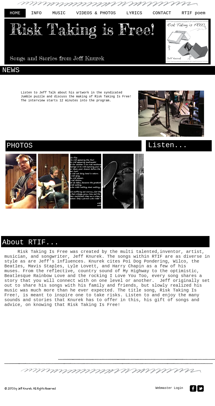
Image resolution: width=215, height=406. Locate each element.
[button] (20, 181)
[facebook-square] (193, 388)
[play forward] (138, 181)
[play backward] (10, 181)
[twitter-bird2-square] (200, 388)
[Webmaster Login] (169, 388)
